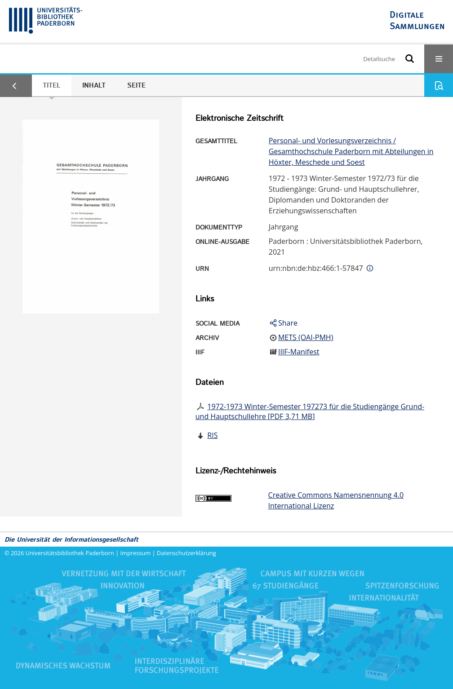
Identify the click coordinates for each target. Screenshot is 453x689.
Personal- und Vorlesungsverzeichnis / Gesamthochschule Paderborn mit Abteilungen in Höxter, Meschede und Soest (351, 151)
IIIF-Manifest (299, 352)
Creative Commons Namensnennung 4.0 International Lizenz (336, 500)
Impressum (135, 553)
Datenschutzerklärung (186, 553)
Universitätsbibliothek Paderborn (70, 553)
